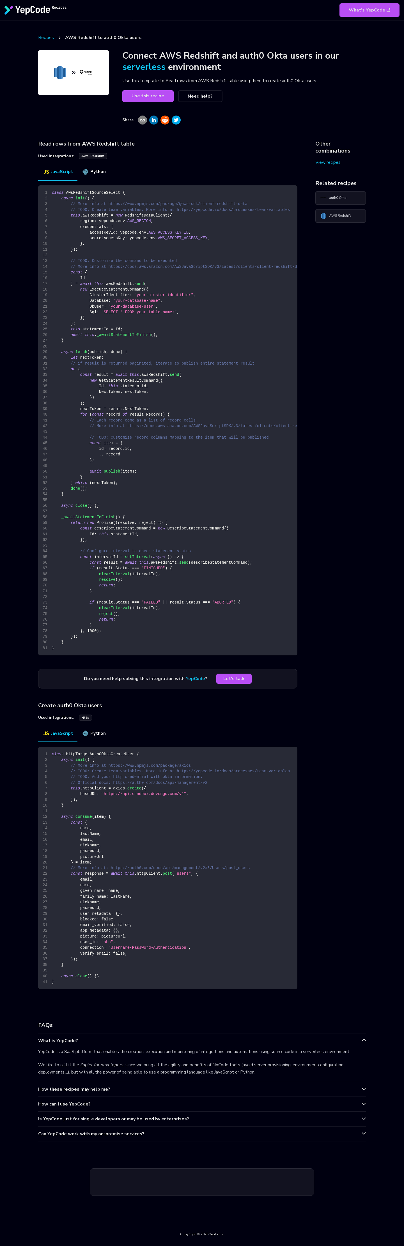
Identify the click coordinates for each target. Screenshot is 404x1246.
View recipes (328, 162)
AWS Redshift (335, 216)
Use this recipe (148, 96)
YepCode (195, 679)
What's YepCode (369, 10)
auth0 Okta (333, 198)
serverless (144, 67)
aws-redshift (93, 156)
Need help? (200, 96)
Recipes (46, 37)
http (85, 717)
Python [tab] (94, 171)
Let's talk (234, 679)
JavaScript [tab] (58, 171)
